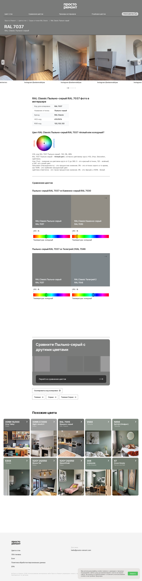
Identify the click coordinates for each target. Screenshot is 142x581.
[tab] (68, 88)
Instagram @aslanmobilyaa (34, 82)
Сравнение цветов (36, 14)
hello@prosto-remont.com (81, 550)
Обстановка (16, 554)
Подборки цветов (99, 14)
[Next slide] (139, 62)
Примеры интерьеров (67, 14)
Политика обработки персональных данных (28, 563)
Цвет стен (9, 14)
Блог (13, 559)
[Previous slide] (2, 62)
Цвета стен (15, 550)
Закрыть (133, 573)
